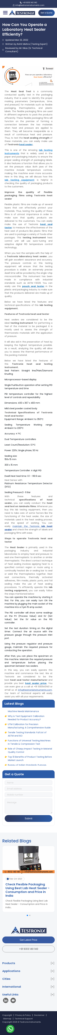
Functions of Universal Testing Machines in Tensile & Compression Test (29, 743)
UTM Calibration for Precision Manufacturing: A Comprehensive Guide (29, 727)
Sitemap (7, 1018)
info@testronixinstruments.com (35, 689)
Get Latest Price (28, 940)
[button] (27, 915)
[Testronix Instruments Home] (21, 13)
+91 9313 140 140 (28, 949)
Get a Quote (46, 12)
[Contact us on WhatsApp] (10, 1029)
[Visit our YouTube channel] (13, 1001)
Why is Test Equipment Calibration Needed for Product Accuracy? (26, 719)
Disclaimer (39, 1015)
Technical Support (24, 1018)
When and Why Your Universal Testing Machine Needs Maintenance (28, 711)
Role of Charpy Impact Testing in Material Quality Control (30, 752)
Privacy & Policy (23, 1015)
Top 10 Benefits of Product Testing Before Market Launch (30, 760)
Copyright (7, 1015)
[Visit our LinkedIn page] (6, 1001)
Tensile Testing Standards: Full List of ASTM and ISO (27, 735)
